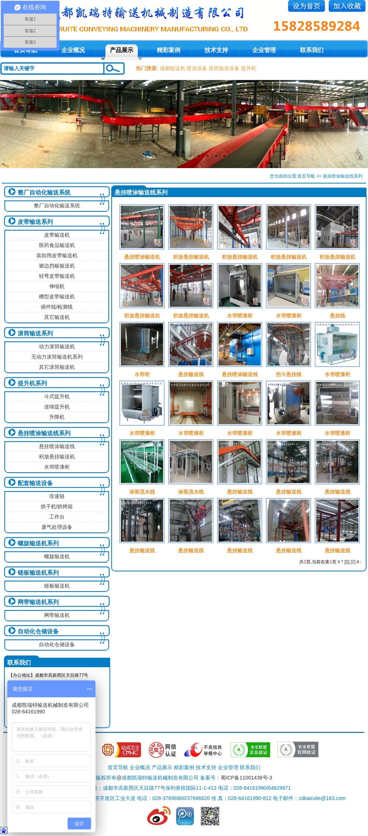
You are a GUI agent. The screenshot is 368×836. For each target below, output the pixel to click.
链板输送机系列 (38, 573)
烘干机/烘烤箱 (57, 506)
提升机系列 (32, 383)
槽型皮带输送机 (57, 296)
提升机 (248, 68)
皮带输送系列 (35, 222)
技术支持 (216, 50)
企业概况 (73, 50)
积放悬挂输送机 (57, 456)
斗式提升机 (57, 396)
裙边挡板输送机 (57, 266)
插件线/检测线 (57, 307)
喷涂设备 (197, 68)
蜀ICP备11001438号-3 (246, 778)
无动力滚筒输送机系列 (57, 357)
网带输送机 (57, 615)
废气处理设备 (57, 527)
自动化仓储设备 (38, 631)
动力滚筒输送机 (57, 346)
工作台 (57, 517)
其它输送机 (57, 317)
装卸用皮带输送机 (56, 255)
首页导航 (306, 176)
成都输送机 (172, 68)
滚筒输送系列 (35, 333)
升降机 (57, 417)
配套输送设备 (35, 483)
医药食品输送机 (57, 245)
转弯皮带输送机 (57, 276)
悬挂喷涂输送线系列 (44, 433)
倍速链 (57, 496)
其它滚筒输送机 (57, 367)
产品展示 (121, 50)
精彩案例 (168, 50)
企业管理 (264, 50)
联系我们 (312, 50)
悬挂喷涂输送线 (57, 446)
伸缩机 (57, 286)
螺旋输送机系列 (38, 543)
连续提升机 (57, 407)
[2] (353, 561)
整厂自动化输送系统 (44, 192)
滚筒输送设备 (224, 68)
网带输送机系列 (38, 602)
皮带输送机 (57, 235)
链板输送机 (57, 586)
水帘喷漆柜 (57, 467)
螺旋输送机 (57, 556)
